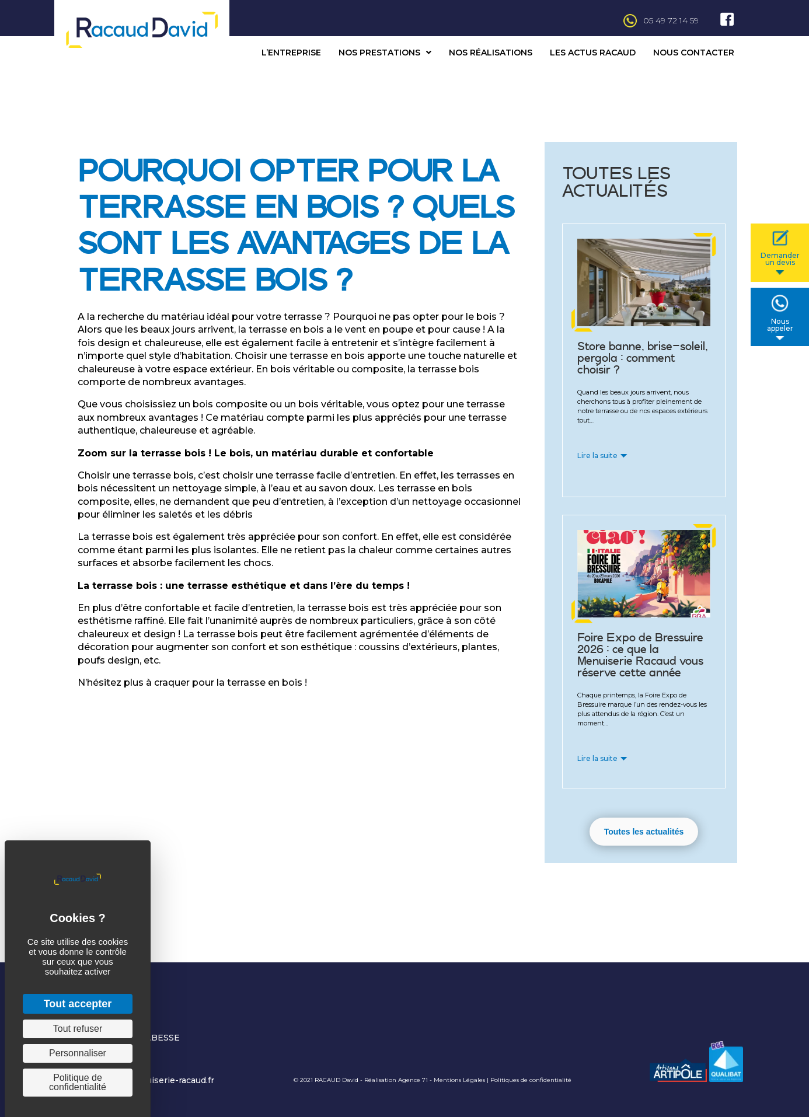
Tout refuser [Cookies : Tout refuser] (77, 1029)
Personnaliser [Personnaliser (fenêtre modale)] (77, 1053)
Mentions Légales (459, 1080)
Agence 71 (413, 1080)
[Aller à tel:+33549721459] (470, 20)
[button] (644, 832)
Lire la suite (597, 455)
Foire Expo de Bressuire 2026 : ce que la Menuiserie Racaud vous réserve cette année (640, 655)
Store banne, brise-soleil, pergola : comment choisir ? (642, 358)
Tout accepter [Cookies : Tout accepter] (78, 1004)
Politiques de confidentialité (530, 1080)
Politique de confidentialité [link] (77, 1082)
